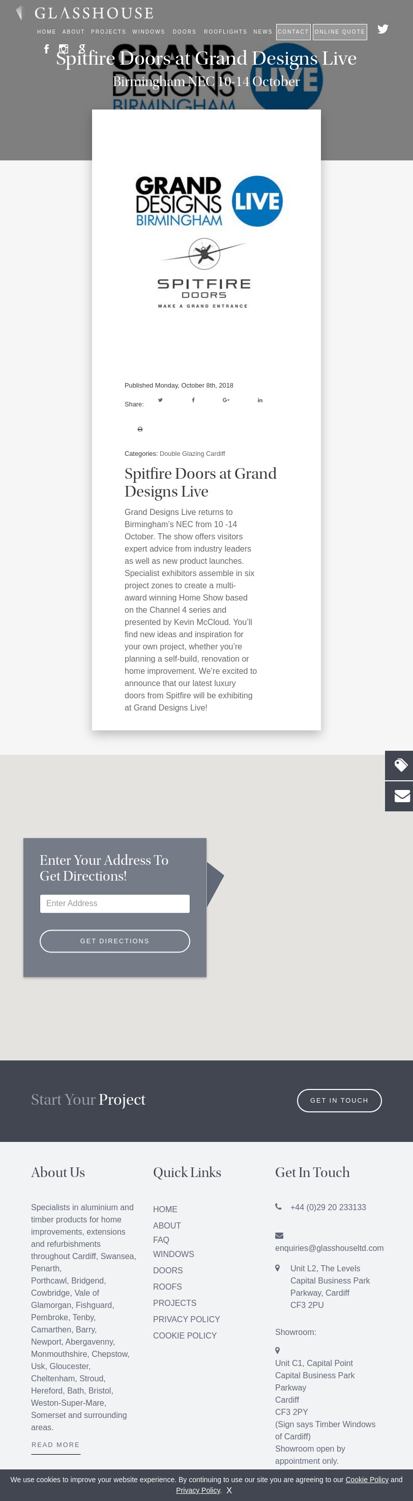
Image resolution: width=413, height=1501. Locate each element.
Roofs (167, 1286)
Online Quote (339, 32)
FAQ (161, 1240)
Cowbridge (50, 1293)
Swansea (117, 1256)
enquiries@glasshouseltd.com (329, 1248)
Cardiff (84, 1256)
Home (46, 32)
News (263, 32)
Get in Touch (339, 1100)
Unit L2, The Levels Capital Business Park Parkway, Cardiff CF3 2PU (330, 1286)
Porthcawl (49, 1280)
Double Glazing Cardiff (192, 453)
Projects (109, 32)
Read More (56, 1445)
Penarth (45, 1268)
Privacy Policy (186, 1319)
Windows (173, 1254)
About (167, 1225)
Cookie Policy (185, 1335)
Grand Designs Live (160, 512)
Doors (168, 1270)
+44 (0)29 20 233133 (328, 1207)
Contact (293, 32)
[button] (206, 885)
